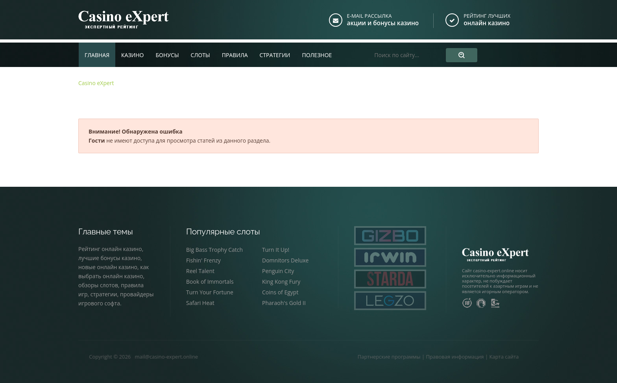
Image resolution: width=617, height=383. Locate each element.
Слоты (200, 52)
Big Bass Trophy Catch (214, 249)
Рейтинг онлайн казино (110, 249)
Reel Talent (200, 271)
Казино (132, 52)
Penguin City (278, 271)
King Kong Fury (281, 281)
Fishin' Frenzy (203, 260)
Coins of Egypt (280, 292)
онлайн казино (488, 23)
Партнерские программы (364, 356)
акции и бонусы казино (384, 23)
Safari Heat (200, 303)
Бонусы (167, 52)
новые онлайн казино (107, 267)
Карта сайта (479, 356)
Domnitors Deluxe (285, 260)
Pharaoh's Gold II (284, 303)
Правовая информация (430, 356)
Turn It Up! (275, 249)
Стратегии (275, 52)
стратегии (104, 294)
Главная (97, 52)
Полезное (317, 52)
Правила (235, 52)
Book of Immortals (210, 281)
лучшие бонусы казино (109, 258)
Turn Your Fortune (209, 292)
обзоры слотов (98, 285)
